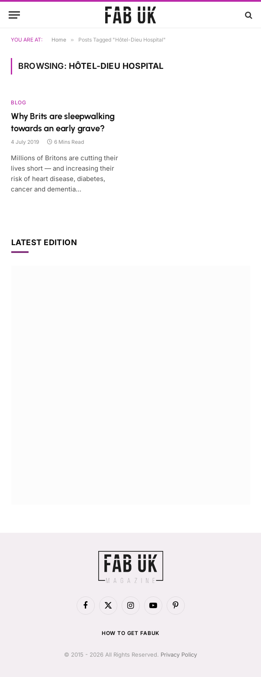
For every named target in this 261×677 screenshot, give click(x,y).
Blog (18, 102)
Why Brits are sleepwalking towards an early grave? (63, 122)
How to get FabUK (130, 633)
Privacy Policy (179, 654)
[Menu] (14, 15)
